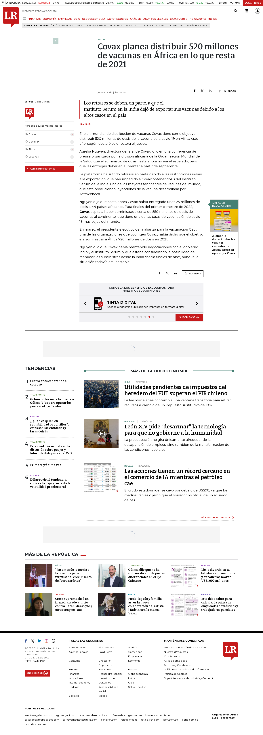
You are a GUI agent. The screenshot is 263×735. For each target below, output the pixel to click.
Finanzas (74, 673)
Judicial (59, 594)
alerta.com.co (190, 719)
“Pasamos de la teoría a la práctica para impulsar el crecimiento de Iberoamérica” (73, 575)
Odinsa (160, 25)
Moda (131, 594)
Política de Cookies (175, 673)
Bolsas (34, 475)
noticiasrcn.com (149, 719)
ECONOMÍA (49, 18)
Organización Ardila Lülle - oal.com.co (225, 716)
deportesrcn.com (35, 724)
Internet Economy (79, 682)
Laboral (206, 594)
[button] (84, 303)
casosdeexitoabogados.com (42, 719)
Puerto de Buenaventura (91, 25)
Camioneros (66, 25)
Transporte (37, 395)
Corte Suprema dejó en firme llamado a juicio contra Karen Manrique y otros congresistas (73, 604)
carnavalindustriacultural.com (80, 719)
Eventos (133, 669)
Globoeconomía (138, 673)
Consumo (74, 660)
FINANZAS (34, 18)
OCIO (77, 18)
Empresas (75, 669)
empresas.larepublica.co (94, 715)
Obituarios (104, 682)
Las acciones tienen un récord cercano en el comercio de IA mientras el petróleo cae (177, 477)
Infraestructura (106, 678)
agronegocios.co (66, 715)
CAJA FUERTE (178, 18)
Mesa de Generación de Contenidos (185, 647)
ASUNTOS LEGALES (155, 18)
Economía (134, 660)
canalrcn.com (109, 719)
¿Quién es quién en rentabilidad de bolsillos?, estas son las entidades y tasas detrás (49, 426)
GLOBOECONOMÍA (93, 18)
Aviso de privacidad (175, 660)
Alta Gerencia (106, 647)
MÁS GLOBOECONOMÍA (215, 517)
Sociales (74, 695)
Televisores (146, 25)
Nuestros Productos (176, 651)
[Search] (235, 11)
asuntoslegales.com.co (38, 715)
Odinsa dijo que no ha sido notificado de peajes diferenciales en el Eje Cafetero (146, 575)
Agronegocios (77, 647)
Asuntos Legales (78, 651)
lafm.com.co (170, 719)
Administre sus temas (40, 168)
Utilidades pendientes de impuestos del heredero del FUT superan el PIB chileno (175, 390)
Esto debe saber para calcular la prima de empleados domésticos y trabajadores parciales (219, 604)
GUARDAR (227, 91)
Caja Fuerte (105, 651)
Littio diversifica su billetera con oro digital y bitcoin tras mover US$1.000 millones (219, 575)
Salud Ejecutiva (137, 686)
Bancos (34, 416)
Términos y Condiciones (178, 665)
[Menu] (25, 18)
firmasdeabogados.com (127, 715)
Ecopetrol (116, 25)
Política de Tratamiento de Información (187, 669)
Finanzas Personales (110, 673)
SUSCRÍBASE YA (189, 317)
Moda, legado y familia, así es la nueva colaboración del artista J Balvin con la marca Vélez (146, 606)
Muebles (131, 25)
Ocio (131, 682)
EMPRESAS (65, 18)
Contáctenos (172, 656)
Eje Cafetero (175, 25)
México (59, 565)
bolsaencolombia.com (158, 715)
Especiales (104, 669)
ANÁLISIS (136, 18)
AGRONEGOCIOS (117, 18)
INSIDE (212, 18)
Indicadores (76, 678)
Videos (102, 695)
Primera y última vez (45, 465)
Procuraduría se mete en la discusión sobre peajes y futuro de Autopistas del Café (51, 450)
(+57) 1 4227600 (35, 660)
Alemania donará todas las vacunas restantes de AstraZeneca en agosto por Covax (223, 244)
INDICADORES (198, 18)
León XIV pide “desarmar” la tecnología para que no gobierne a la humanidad (175, 429)
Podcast (74, 686)
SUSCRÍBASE (253, 2)
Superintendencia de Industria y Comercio (189, 678)
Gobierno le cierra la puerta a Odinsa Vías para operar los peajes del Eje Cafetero (52, 403)
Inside (131, 678)
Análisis (132, 647)
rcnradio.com (129, 719)
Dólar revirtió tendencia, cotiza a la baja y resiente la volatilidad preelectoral (50, 483)
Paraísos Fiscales (196, 25)
